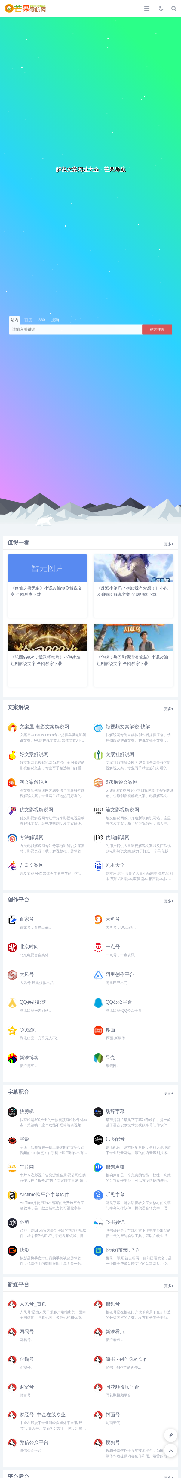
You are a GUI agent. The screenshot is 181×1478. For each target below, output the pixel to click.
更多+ (168, 544)
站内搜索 (157, 329)
